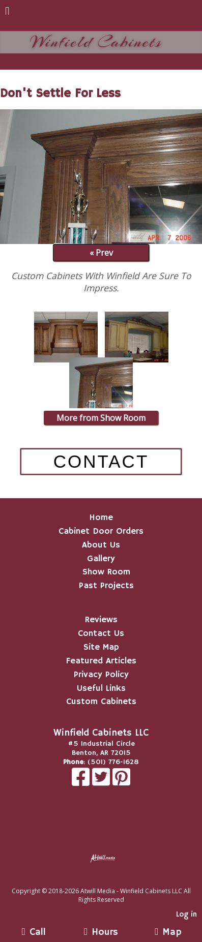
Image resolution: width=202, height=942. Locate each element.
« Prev (101, 252)
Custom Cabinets (101, 701)
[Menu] (7, 12)
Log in (186, 914)
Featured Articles (101, 660)
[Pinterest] (121, 782)
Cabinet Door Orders (101, 531)
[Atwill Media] (110, 880)
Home (101, 517)
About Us (101, 545)
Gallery (101, 558)
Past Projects (106, 585)
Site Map (101, 647)
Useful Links (101, 688)
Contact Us (101, 633)
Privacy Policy (101, 674)
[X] (102, 782)
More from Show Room (101, 417)
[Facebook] (82, 782)
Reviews (101, 619)
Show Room (106, 572)
